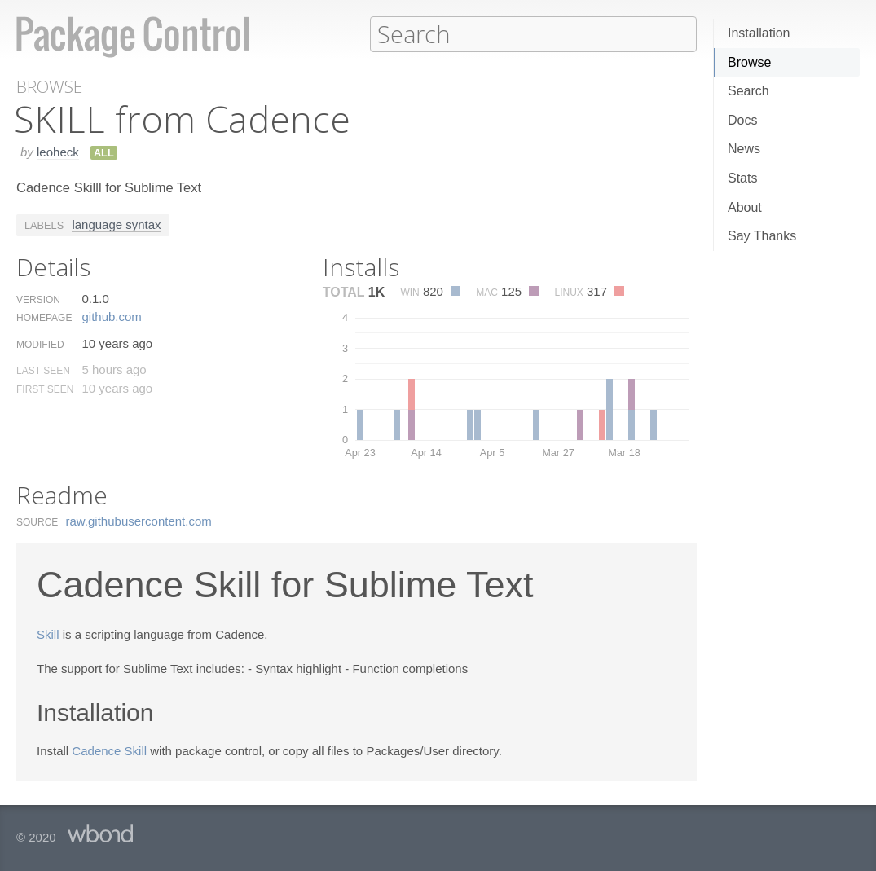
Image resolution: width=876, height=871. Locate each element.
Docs (742, 120)
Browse (749, 62)
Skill (48, 633)
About (745, 207)
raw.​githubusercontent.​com (139, 520)
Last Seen (43, 370)
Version (38, 299)
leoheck (58, 151)
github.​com (111, 316)
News (744, 149)
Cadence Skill (109, 750)
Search (748, 91)
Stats (742, 178)
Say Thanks (762, 236)
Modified (40, 344)
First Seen (44, 388)
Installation (759, 33)
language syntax (116, 224)
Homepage (44, 317)
